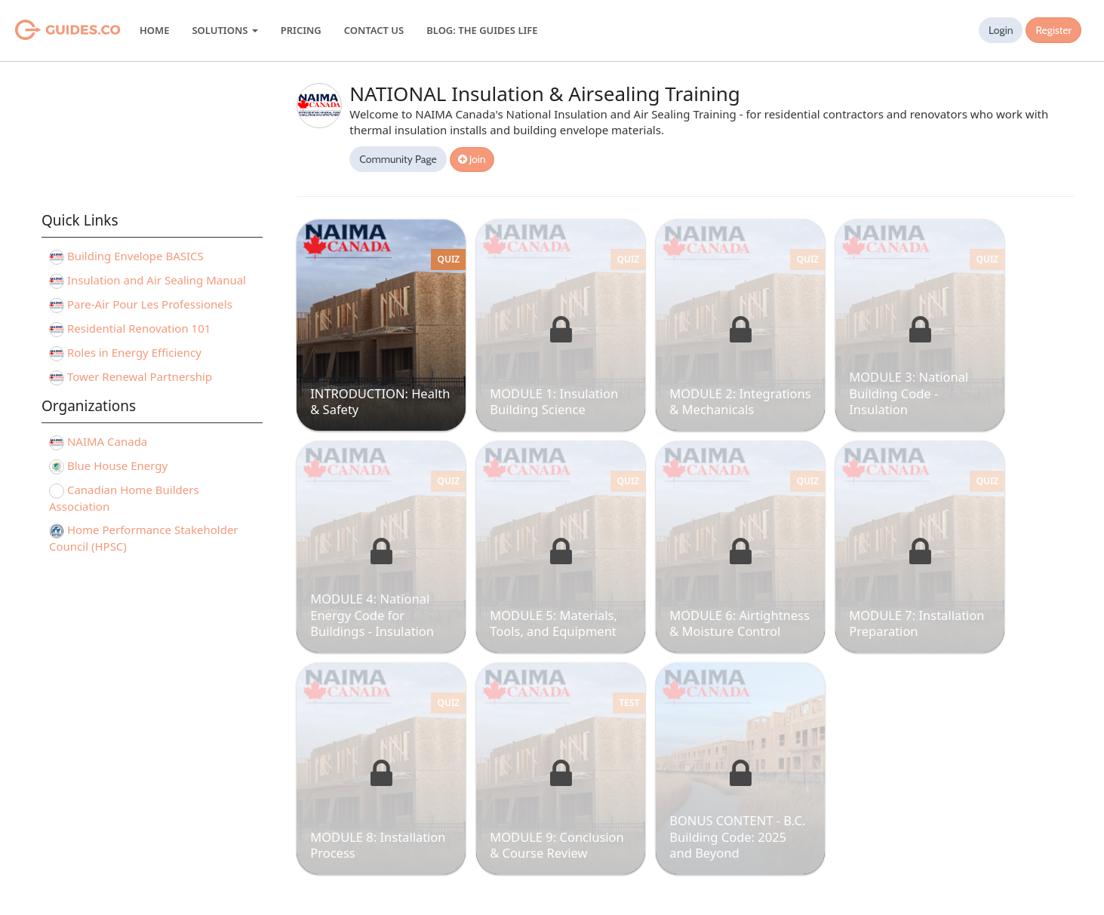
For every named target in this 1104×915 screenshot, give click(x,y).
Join (472, 159)
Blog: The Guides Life (481, 30)
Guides (48, 30)
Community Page (397, 159)
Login (1001, 30)
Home (154, 30)
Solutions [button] (224, 30)
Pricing (301, 30)
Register (1053, 30)
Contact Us (374, 30)
